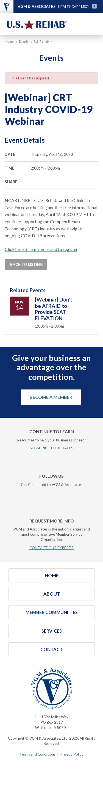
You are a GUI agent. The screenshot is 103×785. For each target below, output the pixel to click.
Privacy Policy (71, 754)
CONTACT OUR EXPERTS (51, 548)
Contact (51, 649)
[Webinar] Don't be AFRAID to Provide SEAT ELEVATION (53, 309)
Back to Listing (26, 264)
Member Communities (52, 612)
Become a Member (51, 397)
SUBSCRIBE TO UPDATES (51, 448)
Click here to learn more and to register (41, 249)
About (51, 593)
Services (51, 631)
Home (52, 575)
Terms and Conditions (37, 754)
